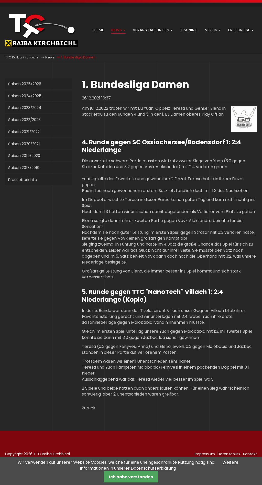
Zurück (88, 408)
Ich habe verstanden (131, 477)
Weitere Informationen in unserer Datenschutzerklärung (159, 465)
